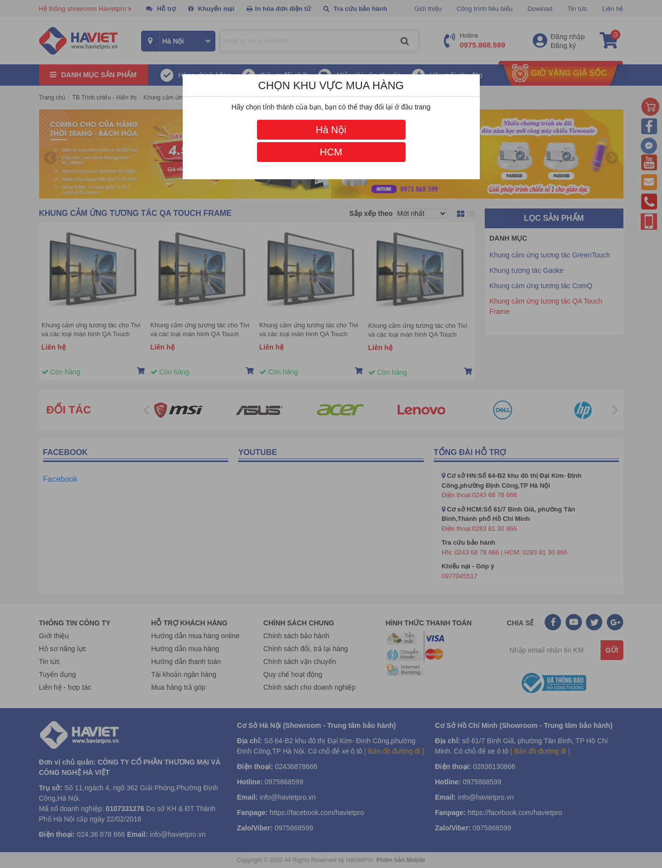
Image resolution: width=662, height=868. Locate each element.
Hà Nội (330, 129)
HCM (331, 152)
